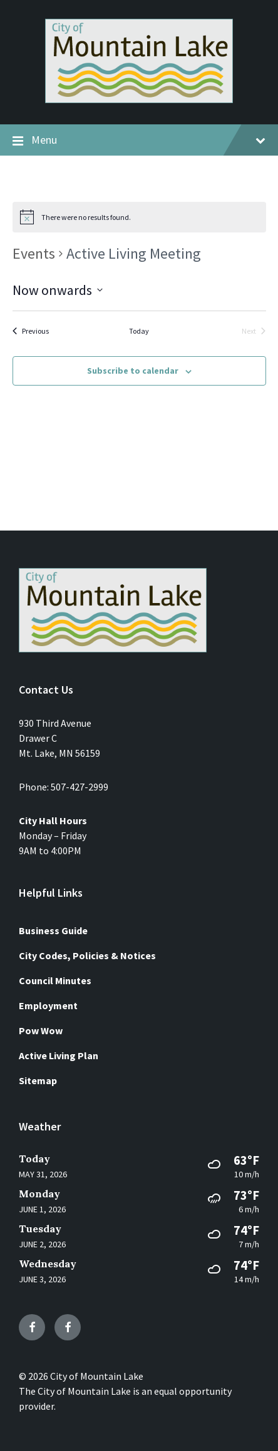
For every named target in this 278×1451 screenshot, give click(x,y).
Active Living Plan (58, 1055)
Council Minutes (55, 980)
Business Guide (53, 930)
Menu (139, 140)
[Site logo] (139, 99)
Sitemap (38, 1080)
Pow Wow (41, 1030)
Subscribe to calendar (132, 370)
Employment (48, 1005)
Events (34, 253)
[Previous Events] (31, 331)
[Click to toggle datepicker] (58, 290)
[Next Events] (253, 331)
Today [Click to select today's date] (139, 331)
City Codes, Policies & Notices (87, 955)
